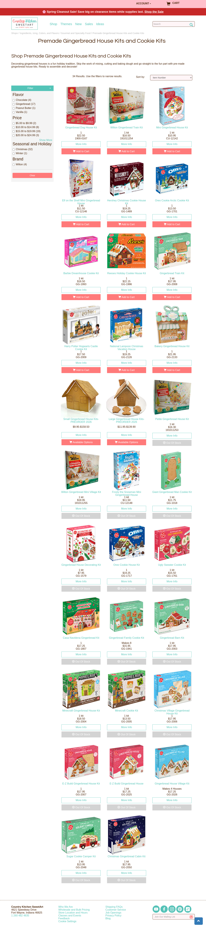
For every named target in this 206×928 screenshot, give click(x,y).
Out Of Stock (172, 443)
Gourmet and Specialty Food (75, 33)
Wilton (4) (20, 164)
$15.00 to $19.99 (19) (26, 131)
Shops (14, 33)
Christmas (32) (23, 149)
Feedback (64, 918)
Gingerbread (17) (24, 104)
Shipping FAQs (114, 906)
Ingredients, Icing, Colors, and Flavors (39, 33)
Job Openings (113, 912)
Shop (53, 24)
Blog (108, 918)
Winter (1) (20, 153)
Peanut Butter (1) (24, 108)
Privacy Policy (113, 915)
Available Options (81, 442)
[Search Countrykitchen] (174, 24)
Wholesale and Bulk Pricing (74, 909)
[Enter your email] (174, 916)
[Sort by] (171, 77)
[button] (198, 921)
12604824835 (20, 915)
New (78, 24)
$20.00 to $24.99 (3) (26, 135)
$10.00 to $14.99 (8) (26, 127)
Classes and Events (69, 915)
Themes (66, 24)
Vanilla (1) (20, 112)
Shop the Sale (154, 11)
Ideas (100, 24)
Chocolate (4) (22, 100)
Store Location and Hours (73, 912)
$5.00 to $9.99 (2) (24, 123)
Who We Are (65, 906)
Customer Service (115, 909)
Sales (89, 24)
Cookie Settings (67, 921)
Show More (45, 140)
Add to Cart (81, 151)
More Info (81, 144)
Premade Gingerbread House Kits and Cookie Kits (118, 33)
